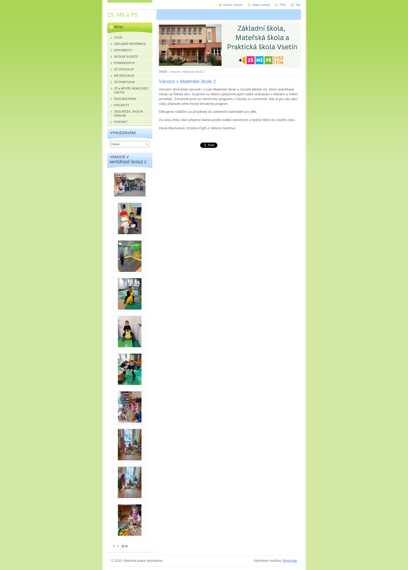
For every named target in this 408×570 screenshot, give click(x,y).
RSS (283, 4)
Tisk (298, 4)
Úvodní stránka (233, 4)
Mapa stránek (261, 4)
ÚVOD (163, 71)
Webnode (289, 561)
